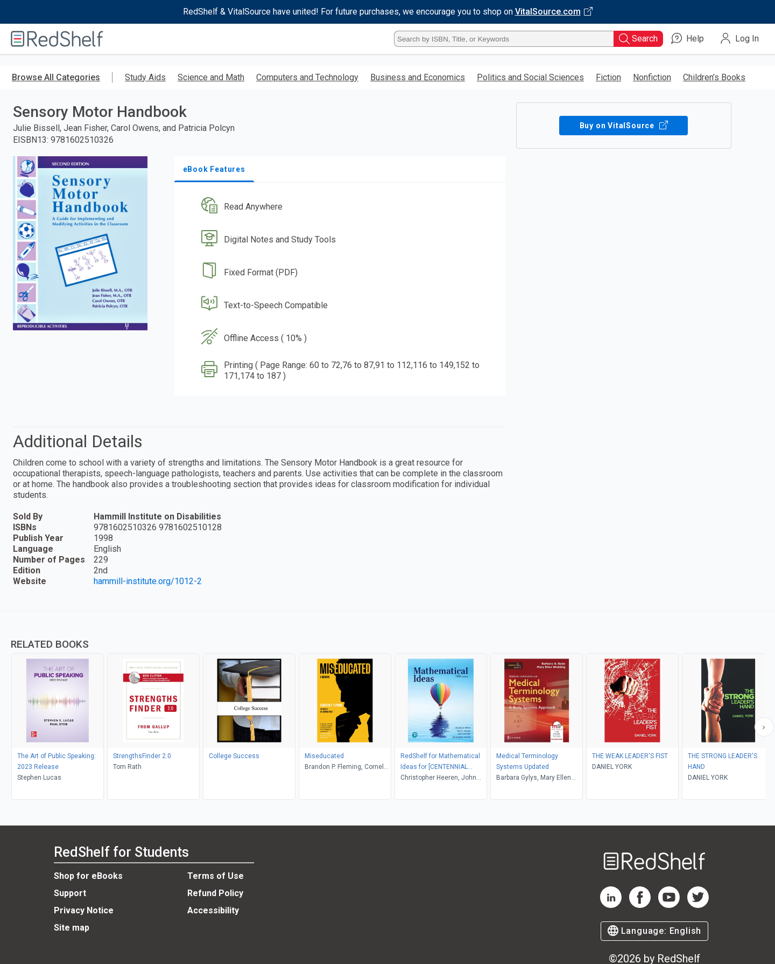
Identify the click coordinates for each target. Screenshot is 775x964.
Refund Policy (215, 893)
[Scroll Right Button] (764, 727)
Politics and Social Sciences (530, 77)
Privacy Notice (84, 910)
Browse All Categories (56, 77)
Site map (71, 928)
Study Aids (145, 77)
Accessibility (213, 910)
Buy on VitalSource (623, 125)
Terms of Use (215, 876)
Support (70, 893)
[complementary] (387, 706)
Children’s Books (714, 77)
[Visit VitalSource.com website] (387, 12)
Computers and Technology (307, 77)
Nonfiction (652, 77)
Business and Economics (417, 77)
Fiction (608, 77)
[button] (342, 207)
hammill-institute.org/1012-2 (148, 581)
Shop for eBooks (88, 876)
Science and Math (211, 77)
